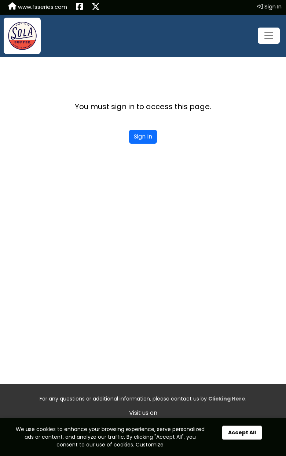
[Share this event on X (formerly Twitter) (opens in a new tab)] (96, 7)
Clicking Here (226, 398)
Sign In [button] (269, 6)
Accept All (242, 432)
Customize (150, 444)
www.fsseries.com (37, 7)
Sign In (143, 136)
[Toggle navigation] (269, 36)
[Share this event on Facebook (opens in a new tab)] (79, 7)
